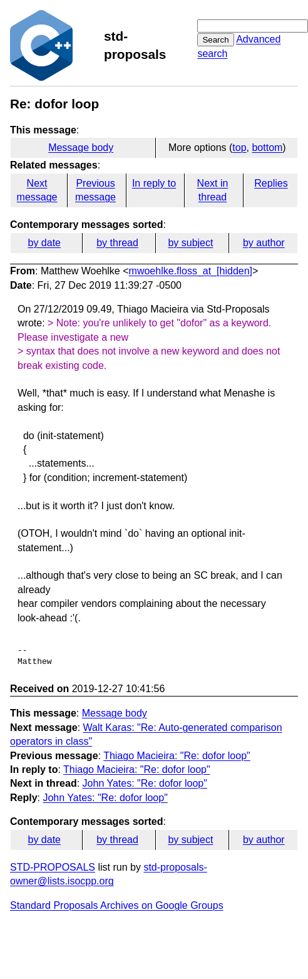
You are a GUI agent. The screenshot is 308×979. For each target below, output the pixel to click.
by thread (117, 242)
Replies (270, 183)
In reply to (154, 183)
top (239, 147)
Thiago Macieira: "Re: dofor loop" (176, 755)
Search (215, 39)
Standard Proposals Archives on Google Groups (116, 905)
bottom (267, 147)
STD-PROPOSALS (52, 867)
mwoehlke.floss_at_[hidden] (190, 271)
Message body (80, 147)
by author (264, 242)
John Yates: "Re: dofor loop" (145, 783)
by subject (190, 242)
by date (44, 242)
